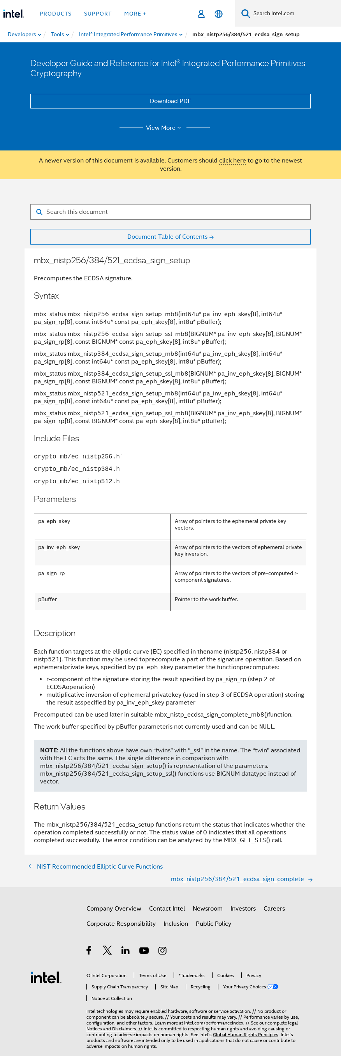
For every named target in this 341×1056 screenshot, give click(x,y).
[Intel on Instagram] (163, 952)
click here (232, 160)
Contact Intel (167, 909)
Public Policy (213, 924)
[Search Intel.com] (295, 13)
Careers (274, 909)
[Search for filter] (170, 212)
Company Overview (113, 909)
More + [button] (135, 13)
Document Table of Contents (167, 237)
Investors (243, 909)
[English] (219, 13)
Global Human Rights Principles (245, 1034)
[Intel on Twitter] (108, 952)
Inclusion (175, 924)
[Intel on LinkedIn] (126, 952)
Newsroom (208, 909)
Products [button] (56, 13)
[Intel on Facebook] (89, 952)
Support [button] (98, 13)
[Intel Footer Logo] (46, 977)
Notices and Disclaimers (111, 1029)
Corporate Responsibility (121, 924)
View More (165, 128)
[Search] (245, 13)
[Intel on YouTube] (145, 952)
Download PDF (170, 101)
